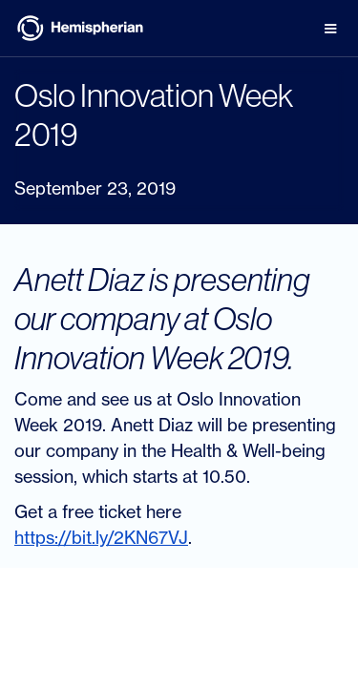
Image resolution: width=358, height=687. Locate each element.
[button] (330, 28)
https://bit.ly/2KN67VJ (101, 538)
